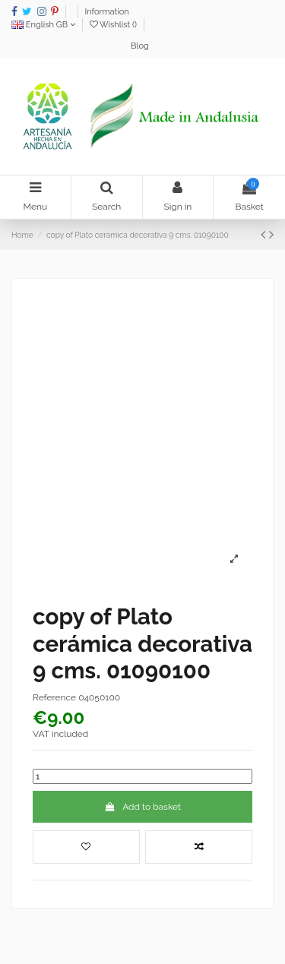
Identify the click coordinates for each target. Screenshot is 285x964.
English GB (43, 25)
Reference (54, 697)
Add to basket (142, 806)
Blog (140, 46)
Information (106, 12)
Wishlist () (114, 25)
